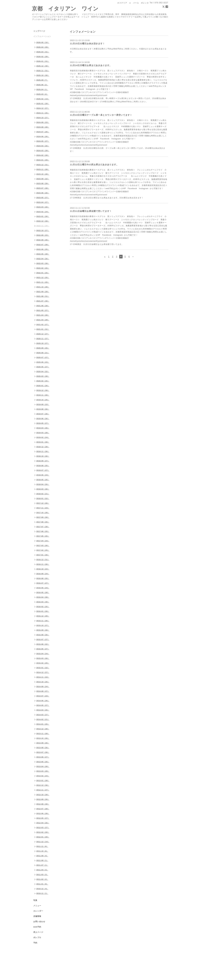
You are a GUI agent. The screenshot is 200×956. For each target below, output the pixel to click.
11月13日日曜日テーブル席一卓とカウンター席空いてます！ (101, 115)
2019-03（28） (42, 433)
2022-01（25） (42, 273)
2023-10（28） (42, 174)
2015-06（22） (42, 644)
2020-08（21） (42, 353)
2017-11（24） (42, 508)
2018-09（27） (42, 461)
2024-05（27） (42, 141)
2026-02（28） (42, 56)
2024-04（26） (42, 146)
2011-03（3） (42, 874)
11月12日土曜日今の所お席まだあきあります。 (94, 164)
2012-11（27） (42, 790)
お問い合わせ (39, 922)
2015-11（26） (42, 621)
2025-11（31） (42, 71)
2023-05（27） (42, 198)
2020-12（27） (42, 334)
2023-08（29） (42, 183)
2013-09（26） (42, 743)
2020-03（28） (42, 376)
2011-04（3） (42, 870)
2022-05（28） (42, 254)
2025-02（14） (42, 99)
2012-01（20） (42, 837)
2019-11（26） (42, 395)
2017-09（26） (42, 517)
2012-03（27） (42, 827)
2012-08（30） (42, 804)
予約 (35, 943)
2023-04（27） (42, 202)
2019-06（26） (42, 418)
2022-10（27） (42, 230)
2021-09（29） (42, 292)
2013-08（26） (42, 748)
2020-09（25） (42, 348)
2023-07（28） (42, 188)
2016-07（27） (42, 583)
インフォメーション (42, 36)
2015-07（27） (42, 639)
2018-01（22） (42, 498)
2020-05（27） (42, 367)
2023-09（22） (42, 179)
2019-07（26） (42, 414)
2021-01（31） (42, 329)
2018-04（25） (42, 484)
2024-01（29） (42, 160)
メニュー (37, 906)
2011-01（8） (42, 884)
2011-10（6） (42, 851)
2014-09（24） (42, 686)
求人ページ (38, 932)
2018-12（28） (42, 447)
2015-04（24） (42, 654)
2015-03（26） (42, 658)
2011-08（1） (42, 860)
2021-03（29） (42, 320)
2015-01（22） (42, 668)
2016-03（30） (42, 602)
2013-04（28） (42, 766)
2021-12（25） (42, 277)
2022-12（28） (42, 221)
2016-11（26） (42, 564)
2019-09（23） (42, 404)
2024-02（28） (42, 155)
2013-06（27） (42, 757)
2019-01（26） (42, 442)
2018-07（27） (42, 470)
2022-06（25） (42, 249)
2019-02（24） (42, 437)
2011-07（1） (42, 865)
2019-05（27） (42, 423)
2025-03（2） (42, 94)
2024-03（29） (42, 150)
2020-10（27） (42, 343)
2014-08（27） (42, 691)
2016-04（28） (42, 597)
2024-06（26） (42, 136)
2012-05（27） (42, 818)
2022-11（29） (42, 226)
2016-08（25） (42, 578)
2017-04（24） (42, 541)
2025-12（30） (42, 66)
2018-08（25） (42, 465)
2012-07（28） (42, 809)
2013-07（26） (42, 752)
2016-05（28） (42, 592)
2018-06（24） (42, 475)
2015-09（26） (42, 630)
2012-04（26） (42, 823)
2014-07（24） (42, 696)
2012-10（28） (42, 795)
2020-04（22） (42, 371)
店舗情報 (37, 916)
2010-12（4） (42, 889)
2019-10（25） (42, 400)
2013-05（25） (42, 762)
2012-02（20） (42, 832)
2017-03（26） (42, 545)
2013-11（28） (42, 733)
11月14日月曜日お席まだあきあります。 (91, 65)
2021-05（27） (42, 310)
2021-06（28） (42, 306)
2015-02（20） (42, 663)
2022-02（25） (42, 268)
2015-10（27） (42, 625)
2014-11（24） (42, 677)
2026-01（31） (42, 61)
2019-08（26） (42, 409)
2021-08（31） (42, 296)
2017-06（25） (42, 531)
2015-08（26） (42, 635)
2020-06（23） (42, 362)
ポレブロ (37, 937)
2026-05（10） (42, 42)
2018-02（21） (42, 494)
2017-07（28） (42, 527)
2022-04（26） (42, 259)
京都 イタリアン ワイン (65, 9)
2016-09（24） (42, 574)
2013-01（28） (42, 780)
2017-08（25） (42, 522)
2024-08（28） (42, 127)
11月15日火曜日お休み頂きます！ (87, 43)
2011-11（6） (42, 846)
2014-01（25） (42, 724)
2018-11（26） (42, 451)
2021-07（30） (42, 301)
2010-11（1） (42, 893)
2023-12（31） (42, 165)
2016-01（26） (42, 611)
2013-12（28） (42, 729)
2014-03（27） (42, 715)
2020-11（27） (42, 339)
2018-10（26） (42, 456)
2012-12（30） (42, 785)
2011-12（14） (42, 842)
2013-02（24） (42, 776)
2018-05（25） (42, 480)
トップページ (39, 31)
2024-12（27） (42, 108)
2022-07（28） (42, 245)
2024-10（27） (42, 118)
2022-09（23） (42, 235)
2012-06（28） (42, 813)
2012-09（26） (42, 799)
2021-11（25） (42, 282)
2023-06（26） (42, 193)
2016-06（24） (42, 588)
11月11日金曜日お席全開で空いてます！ (91, 211)
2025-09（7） (42, 80)
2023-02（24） (42, 212)
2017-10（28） (42, 512)
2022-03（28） (42, 263)
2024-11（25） (42, 113)
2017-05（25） (42, 536)
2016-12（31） (42, 559)
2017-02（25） (42, 550)
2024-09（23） (42, 122)
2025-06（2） (42, 85)
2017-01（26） (42, 555)
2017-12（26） (42, 503)
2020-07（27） (42, 357)
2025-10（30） (42, 75)
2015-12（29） (42, 616)
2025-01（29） (42, 103)
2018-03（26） (42, 489)
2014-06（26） (42, 701)
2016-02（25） (42, 607)
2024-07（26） (42, 132)
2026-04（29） (42, 47)
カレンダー (38, 911)
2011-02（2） (42, 879)
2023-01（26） (42, 216)
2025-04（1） (42, 89)
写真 (35, 900)
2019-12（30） (42, 390)
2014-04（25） (42, 710)
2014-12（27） (42, 672)
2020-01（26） (42, 386)
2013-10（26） (42, 738)
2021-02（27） (42, 324)
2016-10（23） (42, 569)
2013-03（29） (42, 771)
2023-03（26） (42, 207)
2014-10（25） (42, 682)
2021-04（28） (42, 315)
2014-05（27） (42, 705)
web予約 (37, 927)
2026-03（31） (42, 52)
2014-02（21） (42, 719)
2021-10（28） (42, 287)
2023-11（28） (42, 169)
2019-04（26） (42, 428)
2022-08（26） (42, 240)
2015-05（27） (42, 649)
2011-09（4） (42, 856)
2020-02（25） (42, 381)
